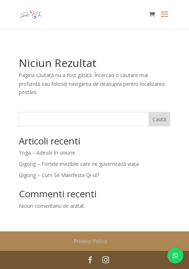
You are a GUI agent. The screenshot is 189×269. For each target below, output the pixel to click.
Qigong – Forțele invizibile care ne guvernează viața (79, 163)
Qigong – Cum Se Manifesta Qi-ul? (59, 175)
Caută (159, 119)
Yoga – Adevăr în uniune (47, 152)
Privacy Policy (90, 241)
